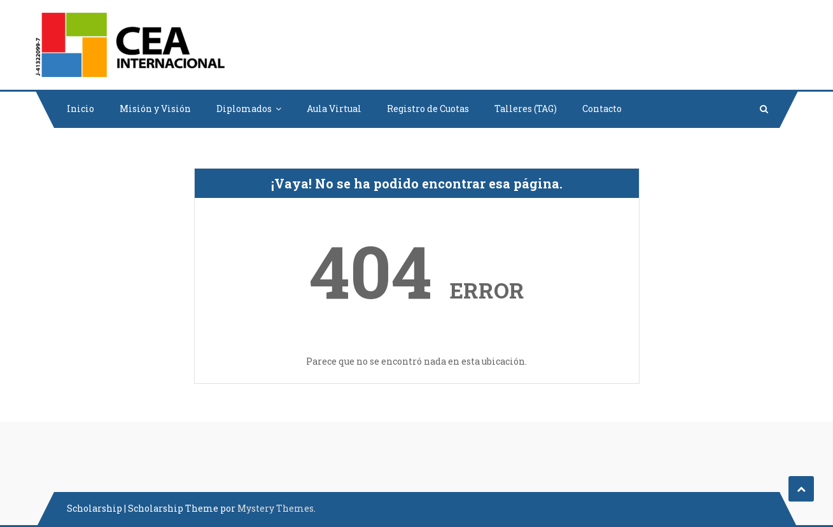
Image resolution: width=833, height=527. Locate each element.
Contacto (602, 108)
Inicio (80, 108)
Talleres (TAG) (525, 108)
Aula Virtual (334, 108)
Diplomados (244, 108)
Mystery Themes (275, 508)
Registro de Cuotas (428, 108)
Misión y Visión (155, 108)
